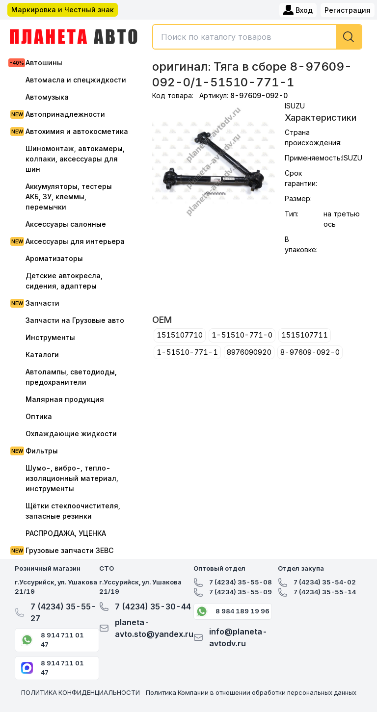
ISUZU (295, 106)
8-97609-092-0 (310, 352)
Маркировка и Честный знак (62, 9)
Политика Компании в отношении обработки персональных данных (251, 692)
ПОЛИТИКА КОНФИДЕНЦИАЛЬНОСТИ (80, 692)
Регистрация (347, 10)
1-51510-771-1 (187, 352)
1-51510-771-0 (242, 335)
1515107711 (304, 335)
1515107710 (180, 335)
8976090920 (249, 352)
